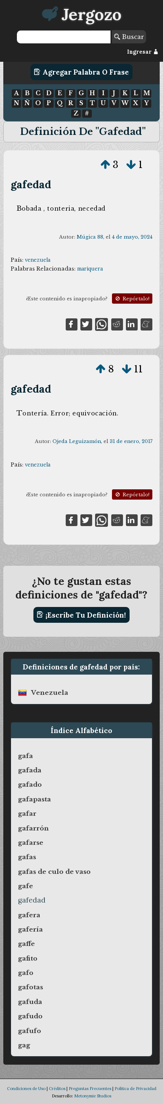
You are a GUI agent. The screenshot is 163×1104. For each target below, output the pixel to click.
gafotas (30, 987)
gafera (29, 915)
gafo (25, 973)
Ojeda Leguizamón (76, 441)
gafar (27, 814)
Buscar (129, 36)
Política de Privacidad (135, 1088)
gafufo (29, 1031)
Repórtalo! (131, 298)
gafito (27, 958)
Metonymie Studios (92, 1095)
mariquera (90, 268)
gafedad (31, 184)
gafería (30, 929)
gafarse (30, 843)
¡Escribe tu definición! (81, 614)
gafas (27, 857)
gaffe (26, 944)
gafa (25, 756)
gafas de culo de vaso (54, 872)
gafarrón (33, 828)
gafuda (30, 1002)
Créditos (57, 1088)
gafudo (30, 1016)
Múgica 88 (90, 237)
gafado (30, 784)
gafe (25, 886)
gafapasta (34, 799)
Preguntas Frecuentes (90, 1088)
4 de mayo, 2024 (132, 237)
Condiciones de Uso (26, 1088)
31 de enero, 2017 (131, 441)
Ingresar (142, 52)
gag (24, 1045)
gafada (29, 770)
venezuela (37, 260)
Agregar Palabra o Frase (81, 72)
